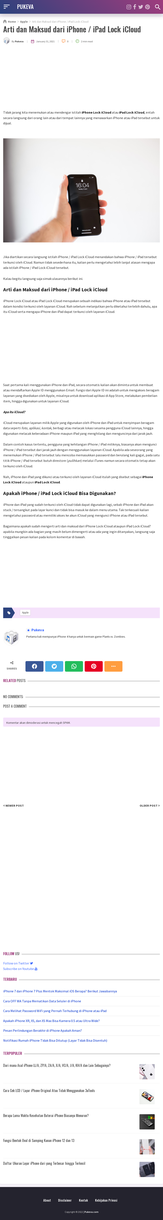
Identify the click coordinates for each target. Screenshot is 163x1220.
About (47, 1200)
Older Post (150, 805)
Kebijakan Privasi (106, 1200)
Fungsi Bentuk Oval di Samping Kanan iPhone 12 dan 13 (38, 1140)
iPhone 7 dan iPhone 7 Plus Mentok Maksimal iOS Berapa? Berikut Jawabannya (60, 991)
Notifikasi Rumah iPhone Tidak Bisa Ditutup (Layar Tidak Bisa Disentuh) (55, 1040)
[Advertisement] (81, 78)
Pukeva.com (91, 1211)
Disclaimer (65, 1200)
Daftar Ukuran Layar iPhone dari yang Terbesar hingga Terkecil (44, 1163)
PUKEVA (25, 6)
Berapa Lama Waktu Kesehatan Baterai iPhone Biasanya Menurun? (46, 1115)
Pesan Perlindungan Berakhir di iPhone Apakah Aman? (42, 1030)
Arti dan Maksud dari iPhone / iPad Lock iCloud (72, 28)
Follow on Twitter (18, 963)
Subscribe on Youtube (20, 969)
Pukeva (37, 630)
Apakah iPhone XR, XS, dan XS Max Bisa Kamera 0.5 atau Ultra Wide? (51, 1021)
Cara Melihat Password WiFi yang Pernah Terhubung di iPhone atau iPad (55, 1011)
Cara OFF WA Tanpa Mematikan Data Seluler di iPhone (42, 1001)
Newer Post (13, 805)
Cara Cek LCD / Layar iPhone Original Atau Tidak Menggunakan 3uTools (49, 1090)
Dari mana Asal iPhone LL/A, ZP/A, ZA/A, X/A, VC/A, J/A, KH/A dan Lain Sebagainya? (57, 1065)
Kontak (83, 1200)
